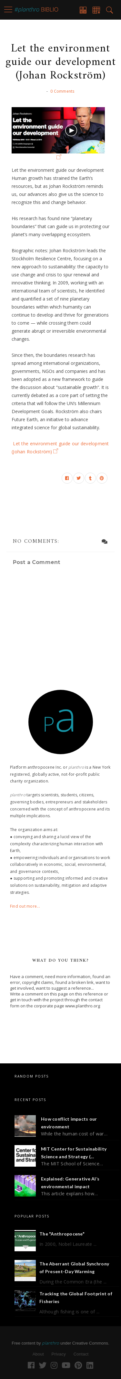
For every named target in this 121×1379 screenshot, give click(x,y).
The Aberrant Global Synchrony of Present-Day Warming (74, 1267)
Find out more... (25, 906)
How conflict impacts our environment (69, 1122)
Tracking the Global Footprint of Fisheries (75, 1297)
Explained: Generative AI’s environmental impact (70, 1182)
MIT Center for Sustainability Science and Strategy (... (73, 1152)
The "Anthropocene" (62, 1233)
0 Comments (62, 91)
